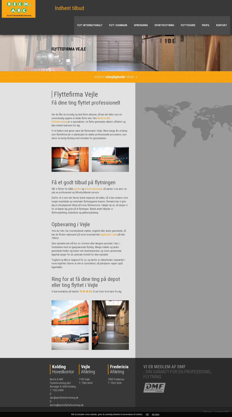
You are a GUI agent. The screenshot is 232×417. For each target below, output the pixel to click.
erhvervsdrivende (93, 188)
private (78, 188)
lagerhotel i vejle (108, 234)
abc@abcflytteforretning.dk (64, 397)
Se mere (155, 414)
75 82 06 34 (85, 291)
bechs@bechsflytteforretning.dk (66, 405)
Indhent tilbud (69, 8)
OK (147, 414)
